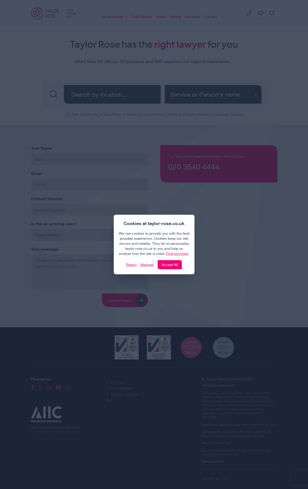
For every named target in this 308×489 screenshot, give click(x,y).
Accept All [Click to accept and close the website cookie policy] (170, 264)
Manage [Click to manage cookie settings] (147, 264)
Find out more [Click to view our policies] (177, 253)
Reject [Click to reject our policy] (131, 264)
